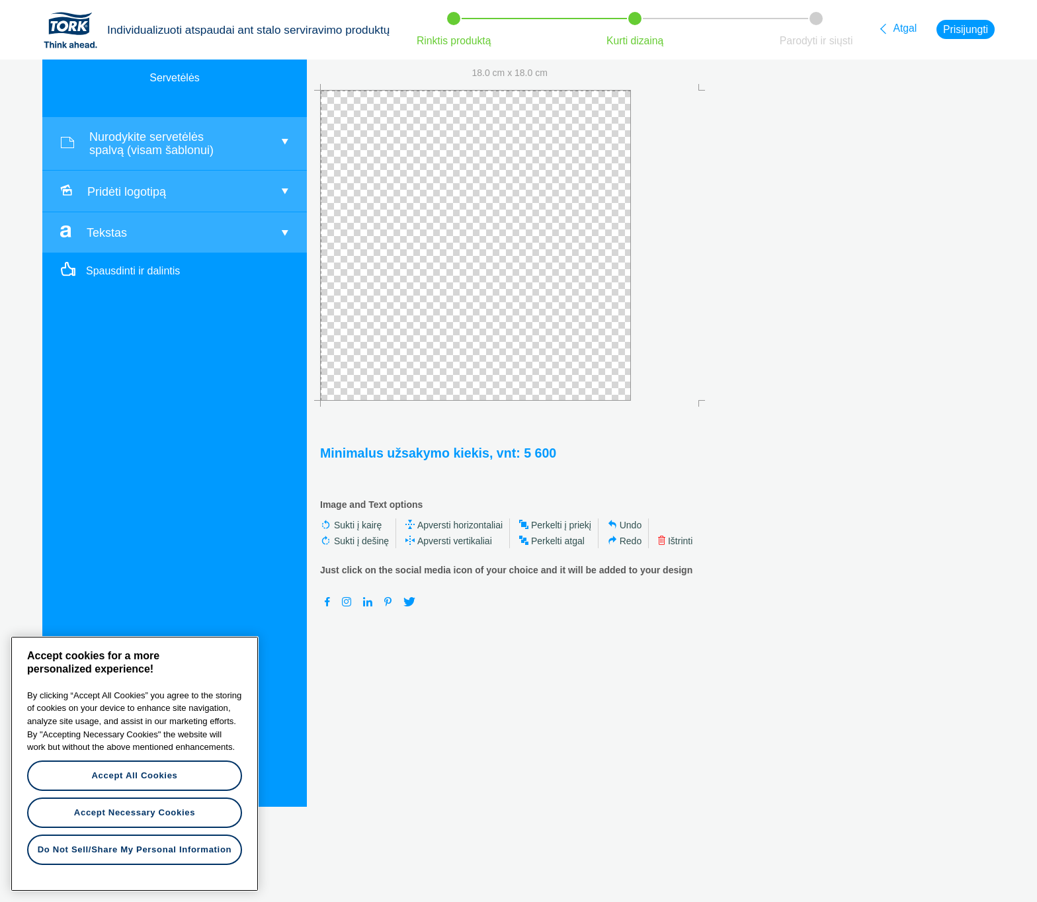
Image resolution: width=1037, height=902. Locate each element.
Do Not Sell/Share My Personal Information (135, 849)
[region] (135, 763)
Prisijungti (965, 29)
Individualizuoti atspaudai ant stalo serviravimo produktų (248, 29)
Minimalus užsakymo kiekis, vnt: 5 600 (438, 453)
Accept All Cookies (134, 775)
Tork (74, 30)
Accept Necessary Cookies (134, 812)
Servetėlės (174, 77)
